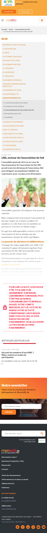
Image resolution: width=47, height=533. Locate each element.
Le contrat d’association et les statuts (16, 103)
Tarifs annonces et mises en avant (15, 479)
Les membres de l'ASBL (12, 90)
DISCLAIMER (6, 519)
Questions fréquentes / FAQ (13, 461)
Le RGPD (6, 53)
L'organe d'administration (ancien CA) (14, 85)
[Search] (23, 434)
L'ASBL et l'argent (10, 130)
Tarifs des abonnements (11, 475)
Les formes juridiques (12, 57)
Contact (5, 469)
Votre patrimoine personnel (12, 113)
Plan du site (6, 465)
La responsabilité (11, 94)
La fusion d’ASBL (9, 145)
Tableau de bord (8, 483)
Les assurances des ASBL (13, 126)
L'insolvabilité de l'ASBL (13, 134)
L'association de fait (22, 29)
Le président (8, 68)
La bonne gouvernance (13, 122)
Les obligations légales (13, 138)
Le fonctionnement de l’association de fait (19, 110)
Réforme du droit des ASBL (14, 45)
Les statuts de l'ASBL (11, 60)
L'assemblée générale (12, 80)
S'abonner (6, 488)
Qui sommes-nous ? (9, 457)
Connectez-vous (8, 11)
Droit (11, 29)
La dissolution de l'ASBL (13, 141)
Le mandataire (8, 117)
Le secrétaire (8, 72)
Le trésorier (8, 76)
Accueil (4, 29)
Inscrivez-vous (26, 11)
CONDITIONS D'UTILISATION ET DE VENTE (16, 517)
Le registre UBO (9, 49)
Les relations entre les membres (14, 106)
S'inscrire (9, 412)
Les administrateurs (12, 64)
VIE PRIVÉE (37, 517)
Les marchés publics (12, 149)
